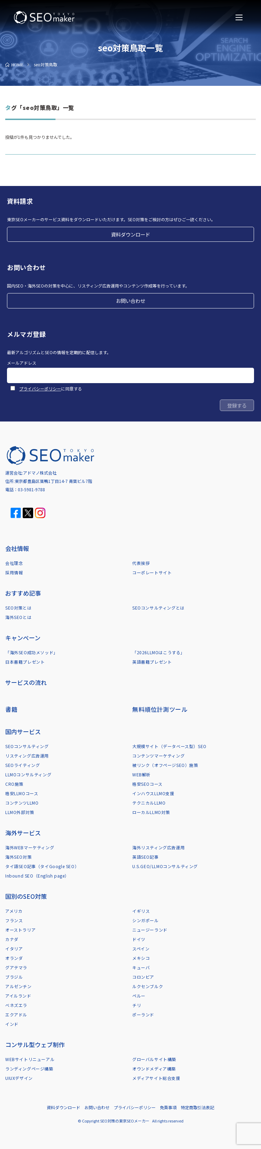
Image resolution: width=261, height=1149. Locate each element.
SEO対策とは (18, 608)
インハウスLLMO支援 (153, 793)
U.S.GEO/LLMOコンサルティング (165, 866)
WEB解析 (141, 774)
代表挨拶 (141, 563)
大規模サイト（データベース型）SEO (169, 746)
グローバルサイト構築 (154, 1059)
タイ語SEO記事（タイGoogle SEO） (42, 866)
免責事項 (168, 1107)
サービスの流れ (26, 682)
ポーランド (143, 1014)
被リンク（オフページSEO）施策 (165, 765)
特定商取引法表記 (197, 1107)
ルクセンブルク (147, 986)
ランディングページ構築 (29, 1069)
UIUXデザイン (19, 1078)
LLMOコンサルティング (28, 774)
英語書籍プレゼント (152, 662)
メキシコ (141, 958)
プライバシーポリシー (40, 388)
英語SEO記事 (145, 857)
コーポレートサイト (152, 572)
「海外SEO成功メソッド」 (31, 652)
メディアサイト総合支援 (156, 1078)
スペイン (140, 949)
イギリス (141, 911)
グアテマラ (16, 967)
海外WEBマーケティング (29, 847)
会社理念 (14, 563)
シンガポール (145, 920)
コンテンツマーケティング (158, 756)
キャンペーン (22, 637)
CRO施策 (14, 784)
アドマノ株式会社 (40, 473)
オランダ (14, 958)
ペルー (139, 996)
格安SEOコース (147, 784)
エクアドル (16, 1014)
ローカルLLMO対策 (151, 812)
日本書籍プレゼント (25, 662)
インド (11, 1024)
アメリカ (13, 911)
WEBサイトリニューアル (29, 1059)
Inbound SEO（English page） (37, 876)
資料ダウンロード (130, 234)
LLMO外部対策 (19, 812)
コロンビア (143, 977)
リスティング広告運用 (27, 756)
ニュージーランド (149, 930)
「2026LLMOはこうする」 (158, 652)
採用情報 (14, 572)
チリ (136, 1005)
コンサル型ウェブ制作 (35, 1044)
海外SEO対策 (18, 857)
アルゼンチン (18, 986)
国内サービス (23, 731)
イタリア (14, 949)
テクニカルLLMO (148, 803)
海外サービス (23, 832)
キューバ (141, 967)
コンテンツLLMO (21, 803)
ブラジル (14, 977)
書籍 (11, 709)
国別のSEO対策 (26, 896)
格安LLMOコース (21, 793)
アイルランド (18, 996)
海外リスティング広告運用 (158, 847)
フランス (14, 920)
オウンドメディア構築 (154, 1069)
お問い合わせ (130, 300)
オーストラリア (20, 930)
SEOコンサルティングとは (158, 608)
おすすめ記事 (23, 593)
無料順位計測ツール (159, 709)
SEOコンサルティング (27, 746)
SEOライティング (22, 765)
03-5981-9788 (31, 489)
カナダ (11, 939)
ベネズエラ (16, 1005)
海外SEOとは (18, 617)
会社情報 (17, 548)
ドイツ (139, 939)
